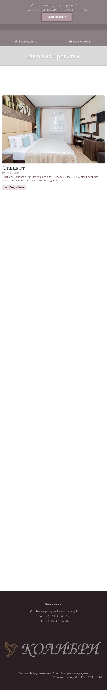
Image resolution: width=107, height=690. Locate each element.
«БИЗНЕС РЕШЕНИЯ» (91, 677)
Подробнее (16, 187)
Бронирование (57, 16)
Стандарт (13, 168)
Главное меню (80, 41)
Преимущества (27, 41)
